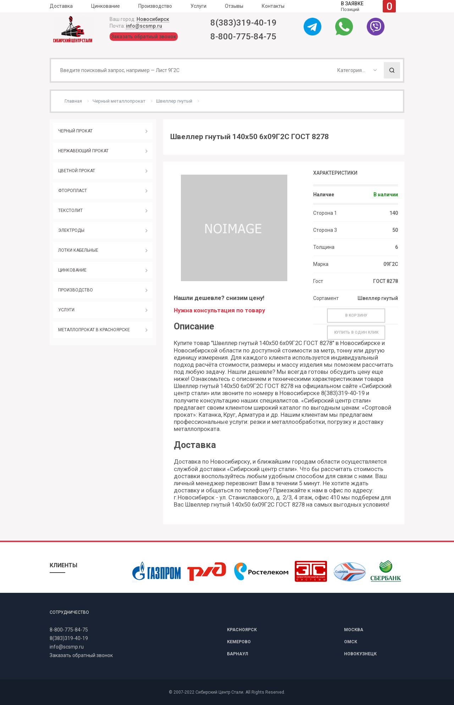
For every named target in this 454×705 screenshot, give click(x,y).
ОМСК (350, 641)
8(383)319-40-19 (243, 23)
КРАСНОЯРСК (242, 629)
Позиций (368, 6)
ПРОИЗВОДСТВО (75, 290)
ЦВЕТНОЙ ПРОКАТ (76, 170)
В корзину (356, 315)
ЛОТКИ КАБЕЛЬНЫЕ (78, 250)
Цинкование (105, 6)
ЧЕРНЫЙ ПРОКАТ (75, 131)
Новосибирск (153, 19)
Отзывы (234, 6)
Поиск (392, 70)
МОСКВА (353, 629)
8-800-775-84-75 (243, 37)
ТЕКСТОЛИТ (70, 210)
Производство (155, 6)
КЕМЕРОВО (239, 641)
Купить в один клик (356, 332)
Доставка (61, 6)
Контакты (273, 6)
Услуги (198, 6)
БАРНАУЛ (237, 653)
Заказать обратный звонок (143, 36)
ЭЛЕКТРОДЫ (71, 230)
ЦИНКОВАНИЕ (72, 270)
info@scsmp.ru (144, 26)
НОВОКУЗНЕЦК (360, 653)
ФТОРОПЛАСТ (72, 190)
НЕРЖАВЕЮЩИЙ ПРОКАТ (83, 150)
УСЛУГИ (66, 309)
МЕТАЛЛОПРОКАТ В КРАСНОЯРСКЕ (94, 329)
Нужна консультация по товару (219, 310)
